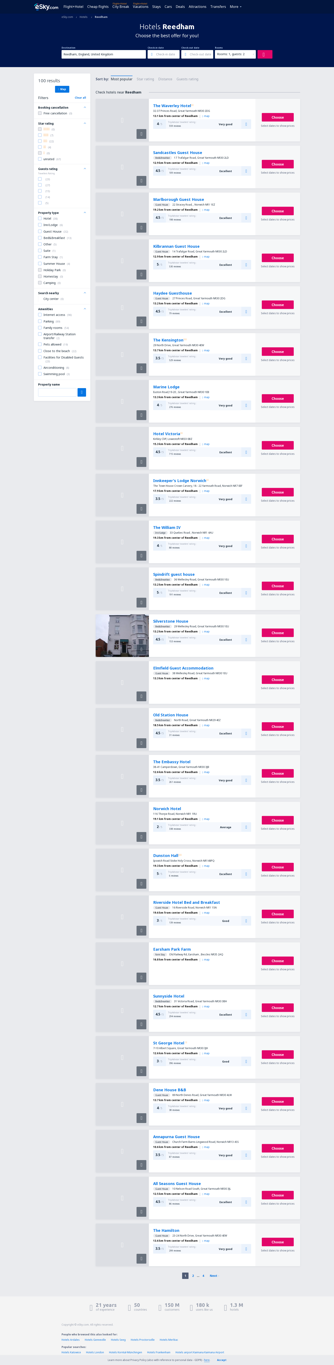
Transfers (218, 6)
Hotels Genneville (95, 1340)
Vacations (140, 6)
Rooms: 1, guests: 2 (231, 54)
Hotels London (95, 1352)
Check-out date (190, 47)
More (234, 6)
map (206, 116)
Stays (156, 6)
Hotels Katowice (71, 1352)
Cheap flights (98, 6)
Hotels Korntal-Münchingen (125, 1352)
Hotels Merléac (169, 1340)
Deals (180, 6)
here (207, 1360)
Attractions (197, 6)
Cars (168, 6)
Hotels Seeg (118, 1340)
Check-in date (156, 47)
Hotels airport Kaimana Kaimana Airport (200, 1352)
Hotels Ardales (71, 1340)
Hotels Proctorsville (143, 1340)
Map (62, 89)
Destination (68, 47)
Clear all (80, 97)
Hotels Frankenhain (158, 1352)
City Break (120, 6)
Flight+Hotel (73, 6)
